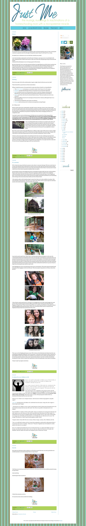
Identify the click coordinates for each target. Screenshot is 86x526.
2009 (62, 114)
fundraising (18, 157)
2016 (62, 154)
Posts (62, 35)
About (61, 28)
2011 (62, 117)
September (64, 141)
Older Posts (53, 512)
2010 (62, 116)
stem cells (23, 157)
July (63, 128)
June (63, 127)
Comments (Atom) (22, 514)
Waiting (14, 79)
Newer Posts (15, 512)
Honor (14, 34)
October (64, 143)
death (19, 74)
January (64, 119)
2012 (62, 148)
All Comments (64, 37)
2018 (62, 158)
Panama (16, 102)
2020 (62, 161)
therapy (18, 442)
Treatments (54, 28)
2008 (62, 112)
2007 (62, 111)
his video (15, 402)
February (64, 120)
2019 (62, 159)
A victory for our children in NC (20, 377)
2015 (62, 153)
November (64, 144)
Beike (16, 92)
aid (16, 442)
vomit (26, 157)
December (64, 146)
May (63, 125)
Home (24, 28)
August (64, 139)
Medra (16, 94)
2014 (62, 151)
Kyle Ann (46, 28)
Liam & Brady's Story (35, 28)
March (63, 122)
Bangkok (17, 90)
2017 (62, 156)
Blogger (60, 520)
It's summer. (15, 162)
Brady (17, 74)
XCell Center (20, 89)
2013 (62, 150)
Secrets (14, 448)
